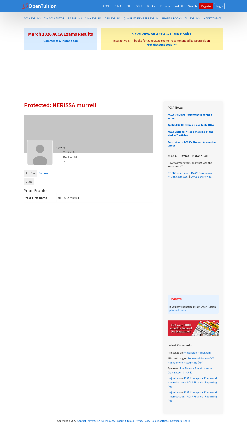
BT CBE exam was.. (178, 173)
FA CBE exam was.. (178, 176)
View (29, 182)
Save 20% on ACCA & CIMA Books (161, 34)
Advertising (94, 421)
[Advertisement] (123, 76)
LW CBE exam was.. (201, 176)
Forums (43, 173)
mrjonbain (174, 378)
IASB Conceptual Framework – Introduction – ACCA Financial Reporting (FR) (192, 382)
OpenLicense (108, 421)
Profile (30, 173)
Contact (81, 421)
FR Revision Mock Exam (197, 352)
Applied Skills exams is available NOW (191, 125)
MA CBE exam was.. (202, 173)
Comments (176, 421)
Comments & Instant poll (60, 41)
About (120, 421)
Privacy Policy (143, 421)
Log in (186, 421)
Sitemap (129, 421)
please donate (177, 310)
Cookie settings (160, 421)
